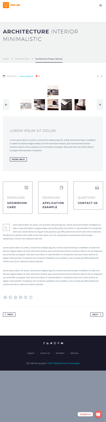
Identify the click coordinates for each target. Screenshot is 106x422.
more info (18, 159)
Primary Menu (100, 5)
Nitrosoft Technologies (70, 363)
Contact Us (88, 203)
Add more (74, 353)
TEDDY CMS (52, 363)
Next (97, 314)
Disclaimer (60, 353)
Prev (8, 314)
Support (31, 353)
